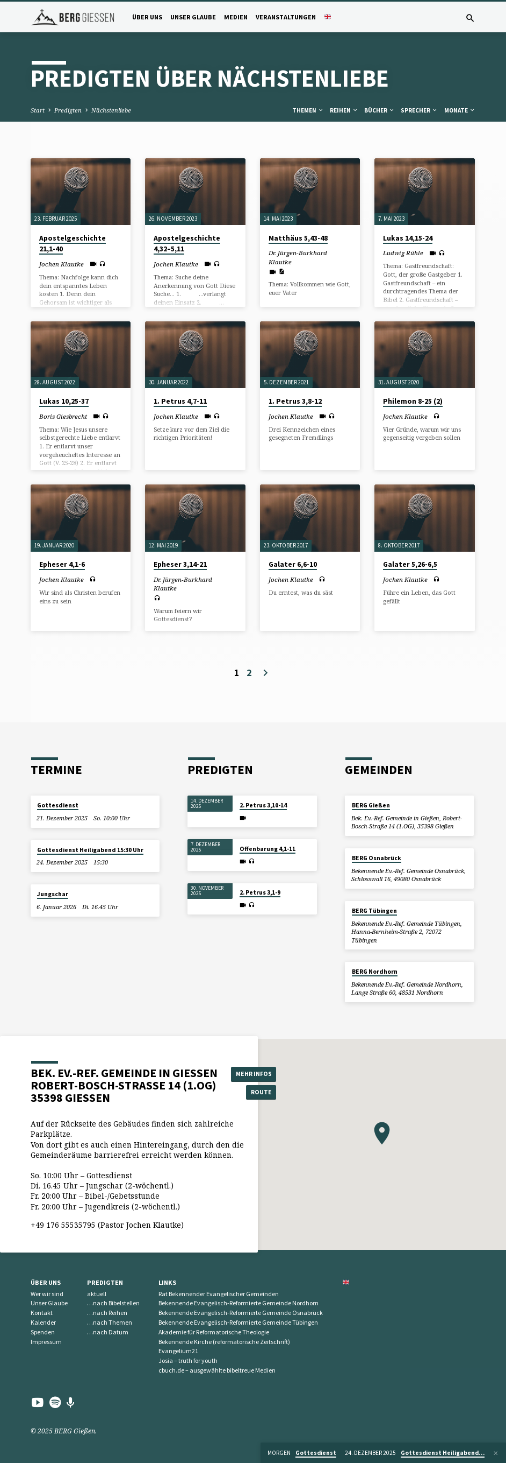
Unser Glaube (193, 17)
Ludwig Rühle (403, 253)
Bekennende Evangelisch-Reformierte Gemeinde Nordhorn (238, 1303)
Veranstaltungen (286, 17)
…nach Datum (107, 1332)
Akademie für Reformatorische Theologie (213, 1332)
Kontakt (42, 1313)
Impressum (46, 1342)
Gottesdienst (57, 805)
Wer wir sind (47, 1294)
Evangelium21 (178, 1351)
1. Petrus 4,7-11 (180, 401)
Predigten (68, 110)
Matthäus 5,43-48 (298, 238)
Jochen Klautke (61, 264)
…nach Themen (109, 1322)
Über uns (147, 17)
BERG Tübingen (374, 911)
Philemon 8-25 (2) (413, 401)
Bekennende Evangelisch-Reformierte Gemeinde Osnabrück (240, 1313)
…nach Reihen (107, 1313)
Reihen (344, 110)
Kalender (43, 1322)
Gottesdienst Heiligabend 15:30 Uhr (90, 850)
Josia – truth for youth (188, 1360)
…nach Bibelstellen (113, 1303)
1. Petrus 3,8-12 (295, 401)
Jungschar (52, 894)
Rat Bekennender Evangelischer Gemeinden (218, 1294)
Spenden (43, 1332)
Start (38, 110)
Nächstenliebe (111, 110)
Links (167, 1282)
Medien (236, 17)
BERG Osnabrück (376, 858)
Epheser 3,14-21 (180, 564)
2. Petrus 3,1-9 (260, 892)
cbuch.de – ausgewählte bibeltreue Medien (217, 1370)
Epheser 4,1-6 (62, 564)
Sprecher (419, 110)
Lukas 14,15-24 (407, 238)
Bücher (379, 110)
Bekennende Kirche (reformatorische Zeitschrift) (224, 1342)
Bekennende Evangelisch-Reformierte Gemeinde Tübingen (238, 1322)
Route (256, 1092)
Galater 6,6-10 (293, 564)
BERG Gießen (371, 805)
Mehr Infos (255, 1073)
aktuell (96, 1294)
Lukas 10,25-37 (64, 401)
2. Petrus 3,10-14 (263, 805)
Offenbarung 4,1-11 (267, 849)
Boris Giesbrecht (63, 416)
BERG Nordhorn (374, 971)
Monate (459, 110)
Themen (308, 110)
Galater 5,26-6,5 (410, 564)
